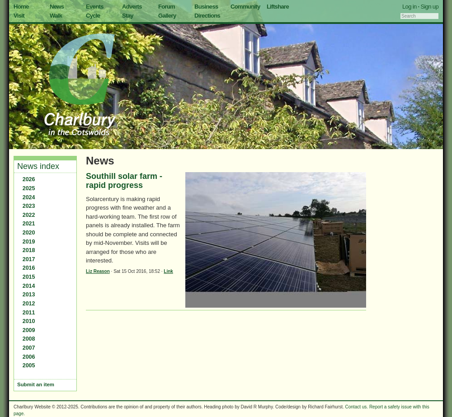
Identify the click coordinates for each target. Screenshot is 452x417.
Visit (19, 15)
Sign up (429, 6)
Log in (409, 6)
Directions (207, 15)
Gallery (167, 15)
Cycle (93, 15)
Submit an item (35, 384)
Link (168, 271)
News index (38, 166)
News (57, 6)
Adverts (132, 6)
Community (245, 6)
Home (21, 6)
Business (206, 6)
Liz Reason (98, 271)
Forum (166, 6)
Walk (56, 15)
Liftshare (278, 6)
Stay (127, 15)
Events (95, 6)
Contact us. (356, 406)
